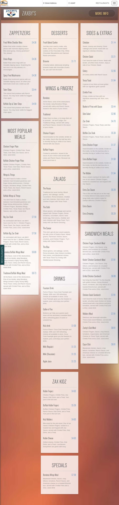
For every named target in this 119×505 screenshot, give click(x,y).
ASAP (73, 3)
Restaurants (102, 3)
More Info (101, 13)
